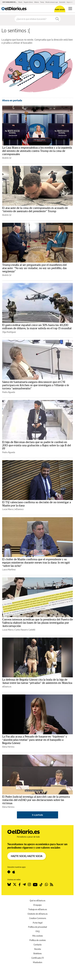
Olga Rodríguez (9, 332)
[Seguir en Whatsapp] (46, 884)
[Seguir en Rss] (51, 884)
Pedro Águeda (8, 392)
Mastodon (37, 962)
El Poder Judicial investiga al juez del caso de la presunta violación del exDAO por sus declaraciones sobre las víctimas (36, 800)
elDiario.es (6, 686)
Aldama (36, 2)
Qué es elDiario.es (37, 900)
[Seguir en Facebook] (20, 884)
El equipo (37, 905)
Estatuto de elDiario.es (38, 914)
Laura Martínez (9, 569)
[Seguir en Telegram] (24, 884)
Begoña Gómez (28, 2)
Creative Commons (37, 918)
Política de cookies (37, 940)
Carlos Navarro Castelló (25, 629)
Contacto (38, 944)
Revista (37, 949)
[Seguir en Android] (8, 872)
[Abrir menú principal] (70, 8)
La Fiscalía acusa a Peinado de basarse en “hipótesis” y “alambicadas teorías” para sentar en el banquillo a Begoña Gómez (34, 740)
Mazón (20, 2)
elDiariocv (19, 509)
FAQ (38, 931)
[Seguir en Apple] (13, 872)
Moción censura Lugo (51, 2)
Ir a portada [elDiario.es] (37, 815)
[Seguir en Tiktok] (41, 884)
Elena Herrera (8, 746)
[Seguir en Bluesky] (9, 884)
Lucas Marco (7, 509)
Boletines (37, 953)
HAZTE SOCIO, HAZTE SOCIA (26, 856)
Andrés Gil (6, 158)
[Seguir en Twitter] (14, 884)
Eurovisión (62, 2)
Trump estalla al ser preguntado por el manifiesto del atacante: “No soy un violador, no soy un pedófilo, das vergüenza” (34, 268)
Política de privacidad (37, 927)
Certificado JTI (37, 958)
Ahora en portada (12, 100)
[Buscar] (57, 19)
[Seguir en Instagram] (29, 884)
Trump (42, 2)
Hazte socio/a (60, 9)
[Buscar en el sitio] (34, 19)
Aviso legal (37, 922)
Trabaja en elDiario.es (37, 909)
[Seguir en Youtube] (35, 884)
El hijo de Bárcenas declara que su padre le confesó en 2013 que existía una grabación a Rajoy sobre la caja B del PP (36, 445)
